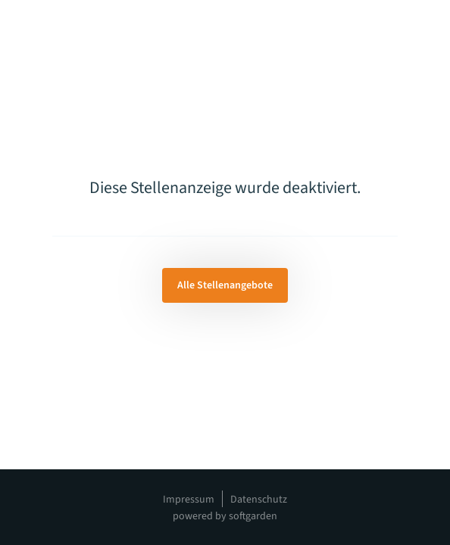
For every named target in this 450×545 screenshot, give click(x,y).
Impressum (188, 499)
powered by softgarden (225, 516)
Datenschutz (258, 499)
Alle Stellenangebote (225, 285)
